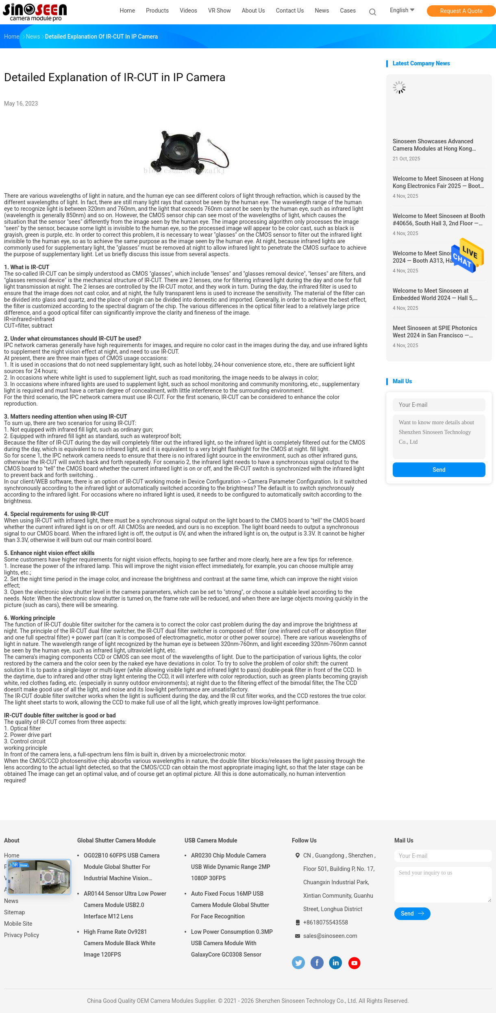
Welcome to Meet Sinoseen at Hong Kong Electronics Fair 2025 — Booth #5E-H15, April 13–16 (438, 182)
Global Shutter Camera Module (116, 840)
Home (12, 855)
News (11, 901)
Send (439, 470)
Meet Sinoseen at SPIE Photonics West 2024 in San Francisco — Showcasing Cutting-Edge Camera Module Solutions (436, 332)
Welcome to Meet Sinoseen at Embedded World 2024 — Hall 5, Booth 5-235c (433, 294)
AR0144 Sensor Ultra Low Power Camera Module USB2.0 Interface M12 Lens (125, 905)
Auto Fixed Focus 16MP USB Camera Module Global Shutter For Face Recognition (230, 905)
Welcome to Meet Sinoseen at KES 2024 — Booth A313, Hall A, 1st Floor (436, 257)
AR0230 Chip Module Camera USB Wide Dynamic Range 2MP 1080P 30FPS (230, 866)
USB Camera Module (211, 840)
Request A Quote (461, 11)
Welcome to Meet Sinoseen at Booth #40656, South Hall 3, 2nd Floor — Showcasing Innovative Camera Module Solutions (439, 220)
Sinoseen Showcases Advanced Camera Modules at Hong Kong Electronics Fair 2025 (433, 145)
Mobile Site (18, 923)
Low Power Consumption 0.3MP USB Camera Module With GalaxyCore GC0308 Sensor (232, 943)
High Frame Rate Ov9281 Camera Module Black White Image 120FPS (119, 943)
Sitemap (14, 912)
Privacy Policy (21, 935)
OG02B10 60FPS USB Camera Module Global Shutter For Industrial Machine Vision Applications (121, 868)
